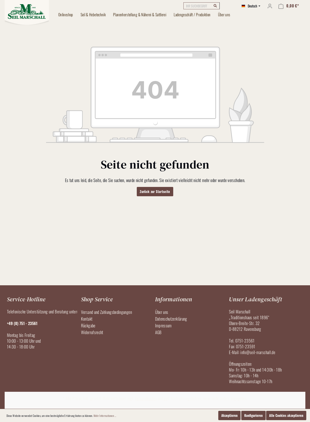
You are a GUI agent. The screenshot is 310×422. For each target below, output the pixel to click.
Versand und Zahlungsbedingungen (106, 312)
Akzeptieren (229, 415)
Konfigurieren (253, 415)
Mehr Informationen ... (105, 416)
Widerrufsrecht (92, 332)
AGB (158, 332)
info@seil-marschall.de (257, 352)
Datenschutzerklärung (171, 319)
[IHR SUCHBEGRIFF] (201, 5)
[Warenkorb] (288, 6)
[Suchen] (215, 5)
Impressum (163, 325)
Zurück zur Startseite (155, 191)
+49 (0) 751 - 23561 (22, 323)
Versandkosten (146, 398)
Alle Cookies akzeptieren (286, 415)
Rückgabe (88, 325)
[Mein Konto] (269, 5)
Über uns (161, 312)
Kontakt (87, 319)
